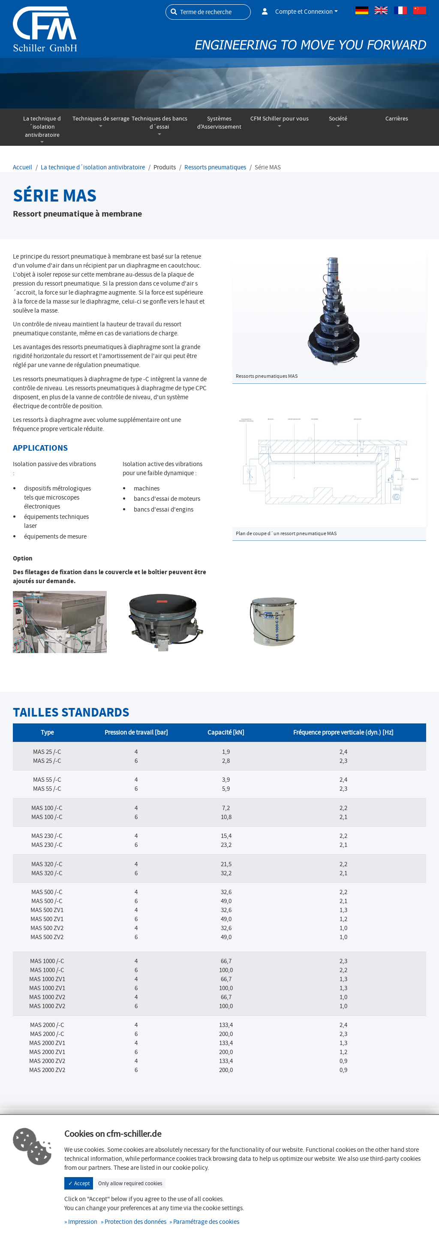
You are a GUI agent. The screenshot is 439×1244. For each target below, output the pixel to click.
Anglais (381, 10)
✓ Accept (79, 1183)
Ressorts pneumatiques (215, 167)
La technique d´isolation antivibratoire (42, 127)
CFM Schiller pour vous (279, 118)
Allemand (361, 10)
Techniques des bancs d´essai (159, 122)
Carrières (396, 118)
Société (338, 118)
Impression (82, 1221)
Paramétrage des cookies (206, 1221)
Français (400, 10)
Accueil (22, 167)
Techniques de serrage (100, 118)
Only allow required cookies (130, 1183)
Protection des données (135, 1221)
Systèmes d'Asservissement (219, 122)
